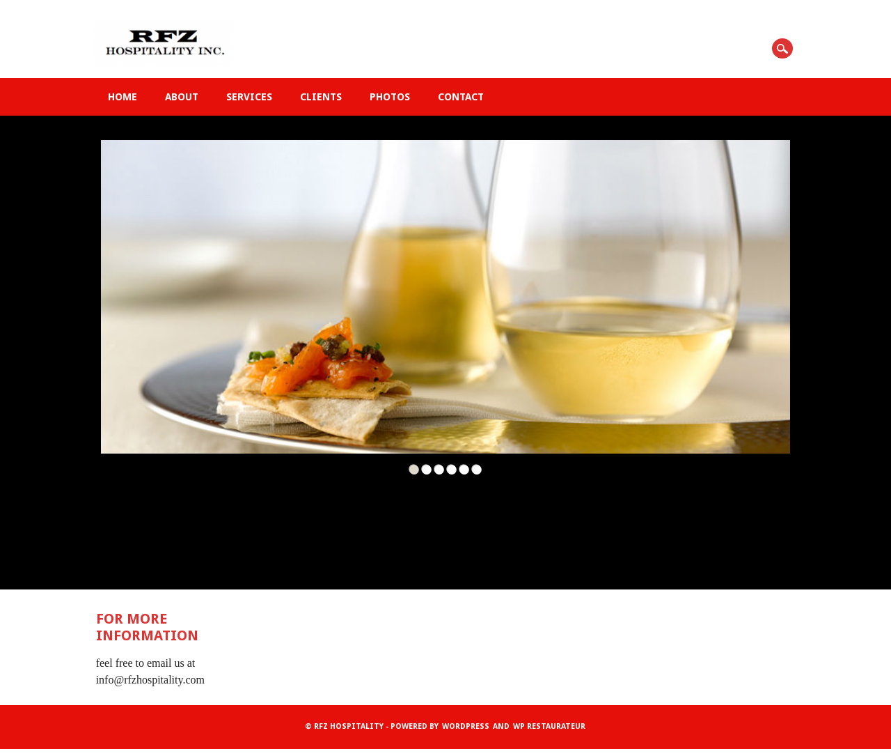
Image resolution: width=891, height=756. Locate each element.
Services (249, 96)
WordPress (465, 726)
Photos (390, 96)
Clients (321, 96)
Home (122, 96)
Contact (461, 96)
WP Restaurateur (549, 726)
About (181, 96)
